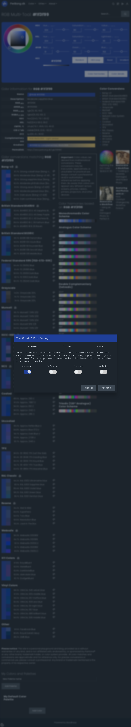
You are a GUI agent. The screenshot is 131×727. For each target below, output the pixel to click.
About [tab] (100, 346)
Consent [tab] (33, 346)
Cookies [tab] (67, 346)
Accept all (107, 387)
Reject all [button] (88, 387)
